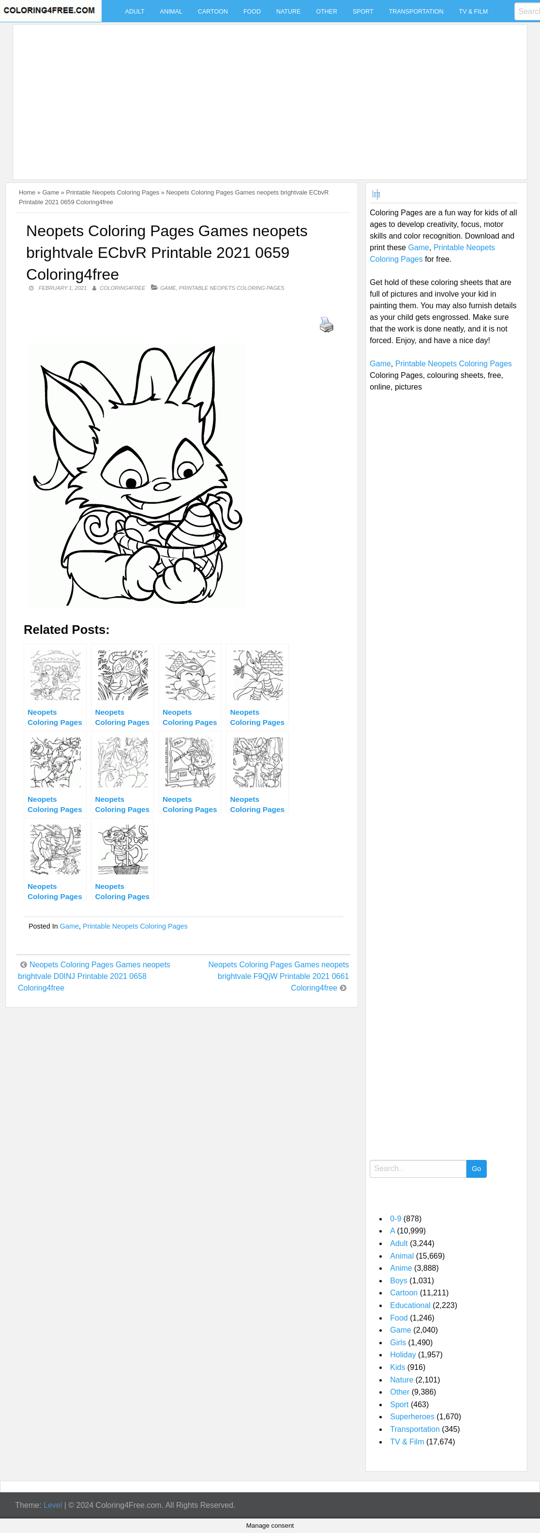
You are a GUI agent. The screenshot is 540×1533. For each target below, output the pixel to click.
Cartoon (213, 11)
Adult (135, 11)
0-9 (395, 1219)
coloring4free (122, 288)
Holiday (403, 1355)
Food (252, 11)
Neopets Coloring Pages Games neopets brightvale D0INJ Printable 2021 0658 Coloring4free (94, 976)
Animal (171, 11)
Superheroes (412, 1417)
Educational (410, 1305)
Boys (398, 1281)
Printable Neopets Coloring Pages (112, 192)
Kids (397, 1367)
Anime (401, 1268)
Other (326, 11)
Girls (398, 1342)
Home (27, 192)
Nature (288, 11)
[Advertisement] (267, 96)
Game (50, 192)
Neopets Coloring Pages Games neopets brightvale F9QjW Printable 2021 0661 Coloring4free (278, 976)
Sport (363, 11)
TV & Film (473, 11)
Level (53, 1505)
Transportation (416, 11)
